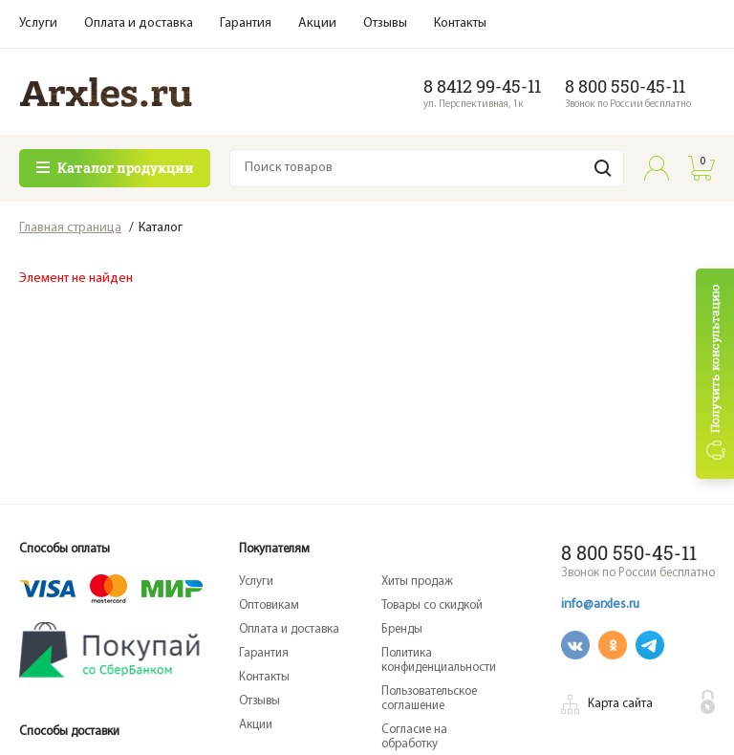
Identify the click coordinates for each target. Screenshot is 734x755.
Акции (317, 23)
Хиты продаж (417, 581)
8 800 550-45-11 (625, 86)
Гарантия (245, 23)
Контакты (460, 23)
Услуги (38, 23)
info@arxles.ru (600, 604)
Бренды (401, 629)
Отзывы (385, 23)
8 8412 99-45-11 (482, 86)
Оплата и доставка (138, 23)
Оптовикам (269, 605)
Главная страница (70, 228)
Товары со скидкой (432, 605)
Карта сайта (620, 704)
